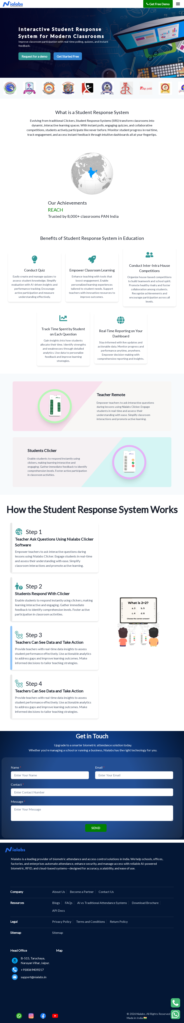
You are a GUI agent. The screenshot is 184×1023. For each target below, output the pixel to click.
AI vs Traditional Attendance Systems (102, 903)
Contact (17, 784)
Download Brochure (145, 903)
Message (18, 801)
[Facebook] (43, 1016)
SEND (95, 828)
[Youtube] (55, 1016)
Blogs (56, 903)
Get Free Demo (158, 4)
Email (100, 767)
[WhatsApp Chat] (175, 1002)
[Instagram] (31, 1016)
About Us (58, 891)
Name (16, 767)
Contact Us (106, 891)
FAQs (68, 903)
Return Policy (119, 921)
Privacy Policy (61, 921)
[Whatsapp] (19, 1016)
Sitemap (57, 932)
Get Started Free (68, 56)
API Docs (58, 910)
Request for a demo (34, 56)
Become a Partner (82, 891)
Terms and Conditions (90, 921)
